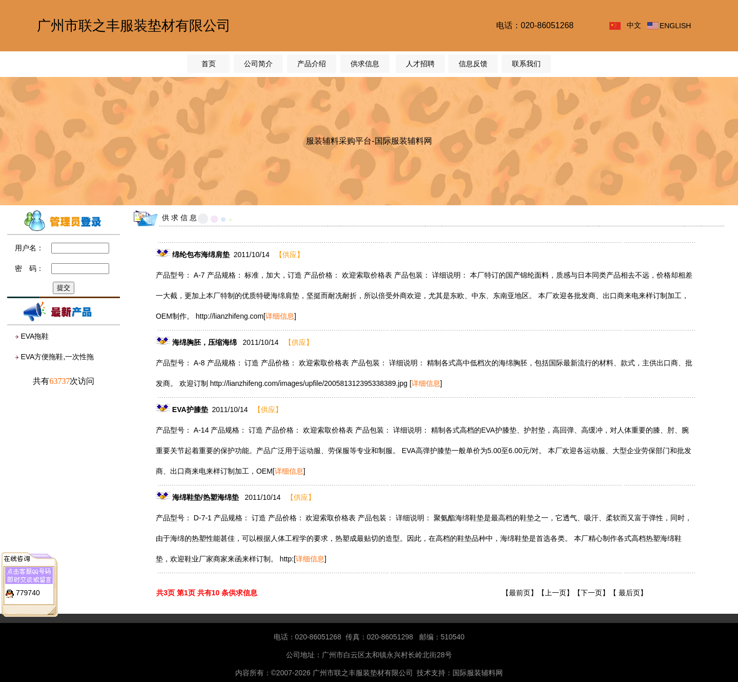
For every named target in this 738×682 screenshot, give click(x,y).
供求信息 (365, 64)
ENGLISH (675, 26)
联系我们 (526, 64)
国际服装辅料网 (478, 673)
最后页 (629, 593)
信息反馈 (473, 64)
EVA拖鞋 (34, 336)
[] (279, 316)
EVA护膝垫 (190, 409)
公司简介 (258, 64)
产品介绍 (311, 64)
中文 (634, 25)
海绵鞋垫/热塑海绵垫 (206, 497)
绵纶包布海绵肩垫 (201, 254)
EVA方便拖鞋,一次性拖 (57, 357)
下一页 (591, 593)
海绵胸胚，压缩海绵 (205, 342)
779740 (28, 590)
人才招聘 (420, 64)
